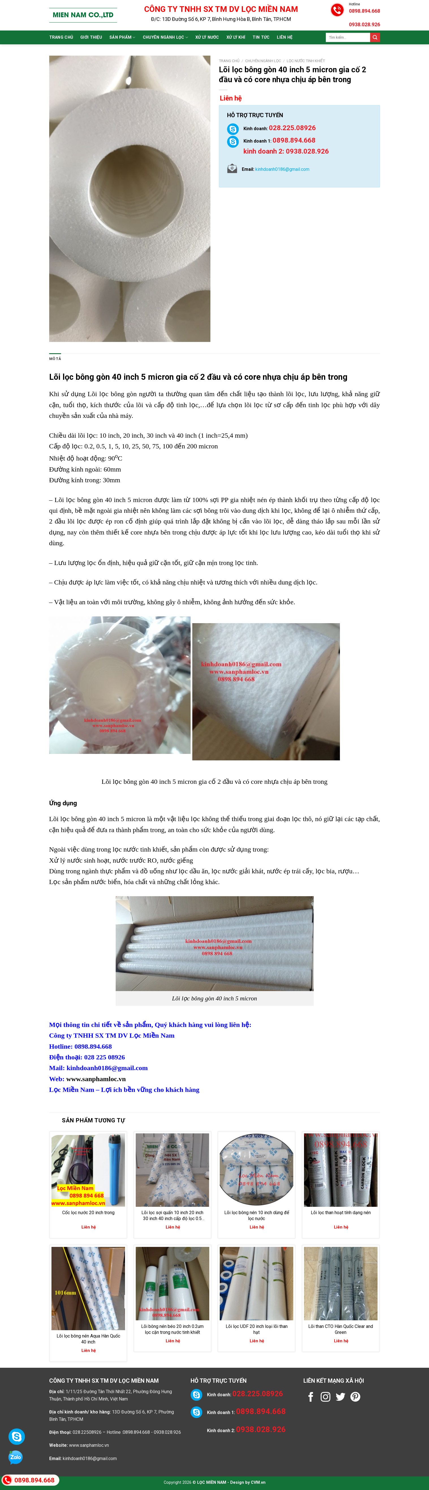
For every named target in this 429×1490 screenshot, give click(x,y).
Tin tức (261, 37)
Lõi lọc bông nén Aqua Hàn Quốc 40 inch (88, 1339)
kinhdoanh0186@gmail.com (90, 1458)
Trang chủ (61, 37)
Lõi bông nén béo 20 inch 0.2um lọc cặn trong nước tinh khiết (172, 1329)
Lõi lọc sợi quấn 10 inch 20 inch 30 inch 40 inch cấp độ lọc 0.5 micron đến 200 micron (172, 1216)
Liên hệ (284, 37)
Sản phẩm (122, 37)
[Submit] (375, 37)
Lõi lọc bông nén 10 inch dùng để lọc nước (256, 1215)
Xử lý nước (207, 37)
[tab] (55, 359)
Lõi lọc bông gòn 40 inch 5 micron (111, 377)
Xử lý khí (236, 37)
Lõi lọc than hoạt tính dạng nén (341, 1212)
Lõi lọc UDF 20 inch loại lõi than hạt (257, 1329)
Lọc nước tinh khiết (306, 60)
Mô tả (55, 359)
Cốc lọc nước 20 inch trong (88, 1212)
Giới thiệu (91, 37)
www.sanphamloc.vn (96, 1079)
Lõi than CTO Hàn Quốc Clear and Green (340, 1329)
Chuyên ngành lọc (165, 37)
